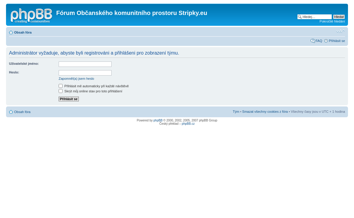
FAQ (319, 41)
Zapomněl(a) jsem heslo (76, 78)
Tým (236, 111)
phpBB (157, 120)
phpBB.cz (188, 123)
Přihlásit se (337, 41)
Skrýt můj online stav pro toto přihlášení (90, 91)
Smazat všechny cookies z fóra (265, 111)
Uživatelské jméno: (24, 63)
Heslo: (14, 72)
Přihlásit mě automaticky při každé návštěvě (94, 86)
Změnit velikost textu (340, 31)
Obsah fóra (23, 32)
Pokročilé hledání (332, 21)
